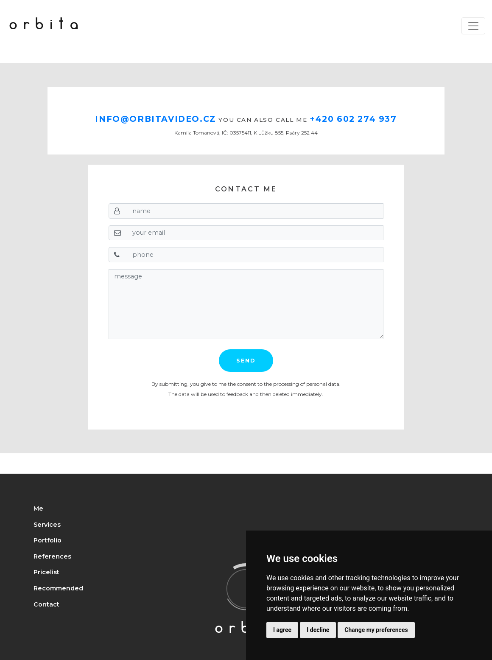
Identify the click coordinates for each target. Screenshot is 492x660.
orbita (46, 25)
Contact (46, 604)
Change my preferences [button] (376, 629)
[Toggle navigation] (473, 25)
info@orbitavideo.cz (155, 119)
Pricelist (46, 572)
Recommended (58, 588)
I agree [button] (282, 629)
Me (38, 508)
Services (47, 524)
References (52, 556)
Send (245, 360)
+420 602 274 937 (353, 119)
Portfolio (48, 540)
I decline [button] (318, 629)
